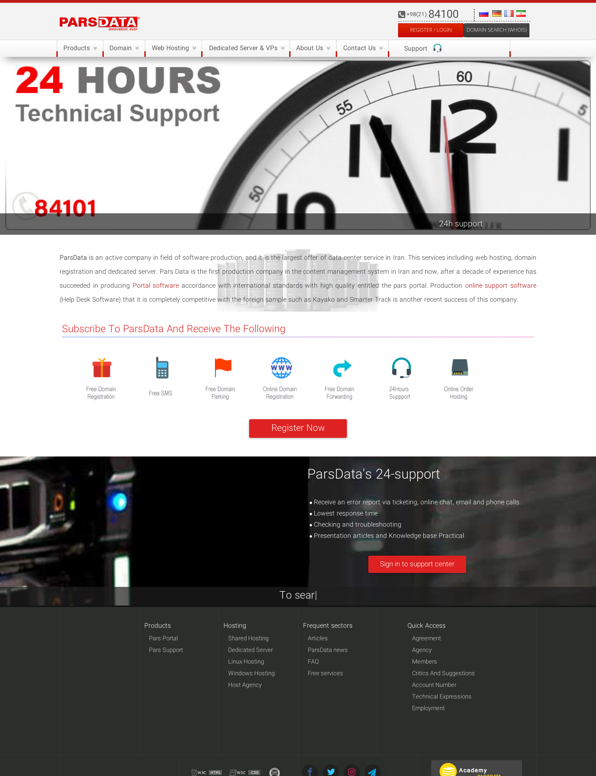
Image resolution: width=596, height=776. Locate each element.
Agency (422, 650)
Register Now (298, 428)
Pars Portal (163, 638)
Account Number (434, 685)
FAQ (313, 662)
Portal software (156, 286)
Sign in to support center (417, 564)
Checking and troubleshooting (355, 525)
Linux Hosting (246, 662)
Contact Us (361, 48)
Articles (318, 638)
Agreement (426, 638)
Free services (325, 673)
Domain (123, 48)
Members (424, 662)
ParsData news (328, 650)
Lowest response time (344, 513)
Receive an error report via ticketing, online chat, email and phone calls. (415, 502)
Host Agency (245, 685)
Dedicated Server (250, 650)
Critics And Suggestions (443, 673)
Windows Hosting (251, 673)
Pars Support (166, 650)
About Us (312, 48)
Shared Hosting (248, 638)
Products (79, 48)
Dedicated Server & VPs (245, 48)
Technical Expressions (442, 697)
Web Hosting (173, 48)
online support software (500, 286)
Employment (428, 708)
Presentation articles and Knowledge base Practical (387, 536)
